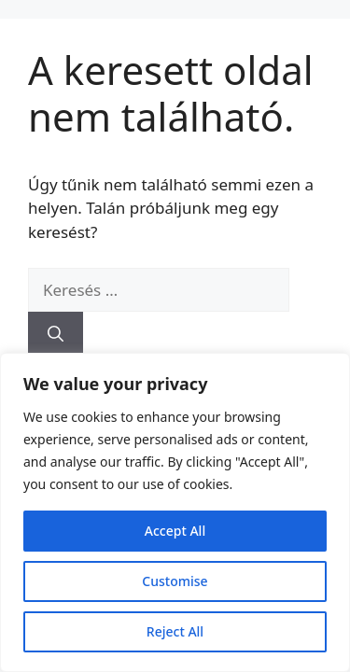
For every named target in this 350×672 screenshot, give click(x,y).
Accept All (175, 530)
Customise (174, 581)
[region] (175, 512)
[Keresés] (55, 334)
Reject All (175, 631)
